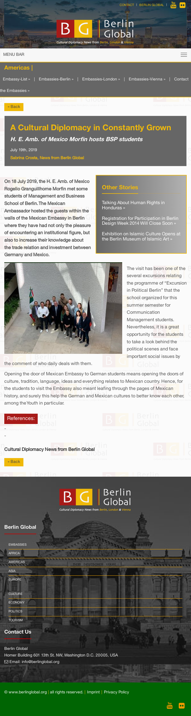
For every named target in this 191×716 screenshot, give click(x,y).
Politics (15, 611)
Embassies (18, 544)
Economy (17, 602)
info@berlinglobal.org (40, 662)
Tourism (16, 620)
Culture (16, 594)
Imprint (93, 692)
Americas (17, 562)
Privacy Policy (116, 692)
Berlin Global (151, 5)
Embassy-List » (16, 79)
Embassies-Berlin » (56, 79)
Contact (127, 5)
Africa (14, 553)
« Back (14, 107)
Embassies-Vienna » (147, 79)
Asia (12, 571)
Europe (15, 579)
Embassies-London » (101, 79)
